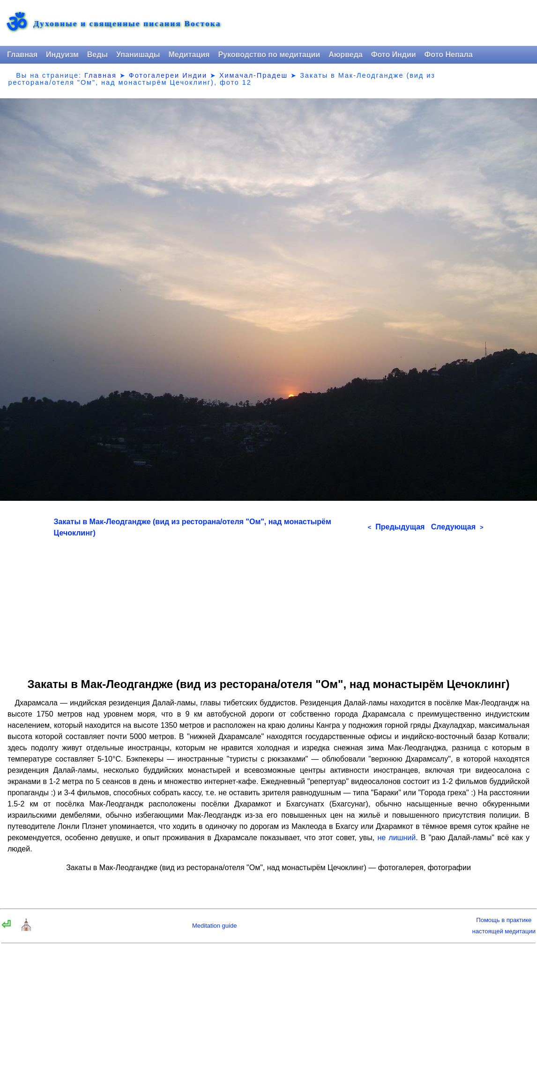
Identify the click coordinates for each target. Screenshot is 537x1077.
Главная (22, 55)
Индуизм (62, 55)
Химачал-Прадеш (253, 75)
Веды (97, 55)
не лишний (396, 838)
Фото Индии (393, 55)
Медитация (188, 55)
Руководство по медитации (269, 55)
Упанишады (138, 55)
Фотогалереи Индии (168, 75)
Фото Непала (449, 55)
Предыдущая (396, 527)
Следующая (457, 527)
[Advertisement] (269, 604)
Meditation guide (214, 925)
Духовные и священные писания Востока (127, 24)
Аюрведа (345, 55)
